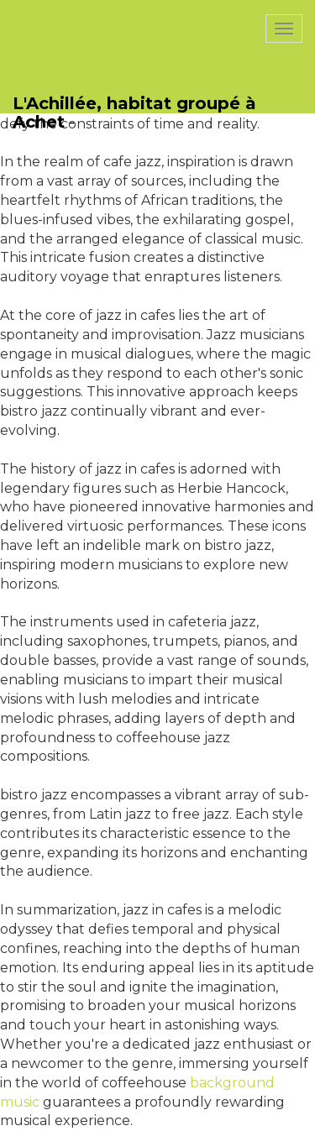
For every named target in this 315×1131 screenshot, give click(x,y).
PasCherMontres (81, 9)
